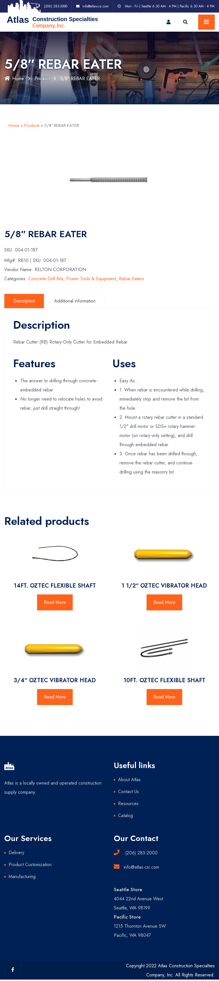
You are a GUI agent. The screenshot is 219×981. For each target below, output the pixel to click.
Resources (128, 803)
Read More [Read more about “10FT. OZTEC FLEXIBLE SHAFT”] (164, 697)
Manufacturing (22, 876)
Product (42, 78)
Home (14, 78)
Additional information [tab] (75, 301)
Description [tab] (24, 301)
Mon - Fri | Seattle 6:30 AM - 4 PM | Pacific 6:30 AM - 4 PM (169, 6)
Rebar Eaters (131, 278)
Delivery (16, 852)
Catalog (125, 815)
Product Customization (30, 864)
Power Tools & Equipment (91, 278)
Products (32, 125)
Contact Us (128, 791)
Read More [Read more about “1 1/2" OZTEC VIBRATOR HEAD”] (164, 602)
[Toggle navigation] (206, 22)
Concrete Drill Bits (45, 278)
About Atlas (129, 779)
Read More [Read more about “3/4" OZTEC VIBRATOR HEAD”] (55, 697)
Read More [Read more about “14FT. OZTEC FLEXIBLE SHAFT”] (55, 602)
